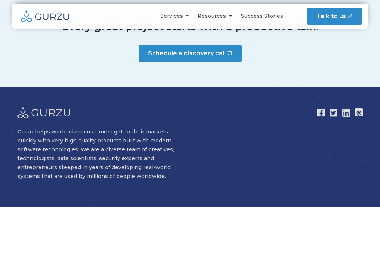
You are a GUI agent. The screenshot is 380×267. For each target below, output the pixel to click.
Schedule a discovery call (191, 53)
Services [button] (172, 16)
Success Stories (262, 16)
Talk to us (335, 16)
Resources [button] (212, 16)
